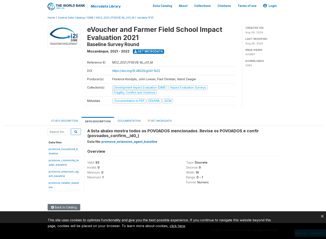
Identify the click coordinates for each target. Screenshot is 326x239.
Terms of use (247, 6)
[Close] (322, 215)
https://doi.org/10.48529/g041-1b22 (136, 71)
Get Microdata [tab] (160, 120)
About (183, 6)
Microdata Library (106, 6)
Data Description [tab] (98, 121)
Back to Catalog (64, 207)
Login (270, 6)
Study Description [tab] (64, 120)
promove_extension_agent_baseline (129, 141)
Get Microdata (148, 51)
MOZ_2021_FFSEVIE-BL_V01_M (115, 17)
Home (51, 17)
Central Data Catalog (71, 17)
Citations (224, 6)
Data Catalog (162, 6)
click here (177, 226)
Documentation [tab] (129, 120)
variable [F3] (145, 17)
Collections (202, 6)
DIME (90, 17)
